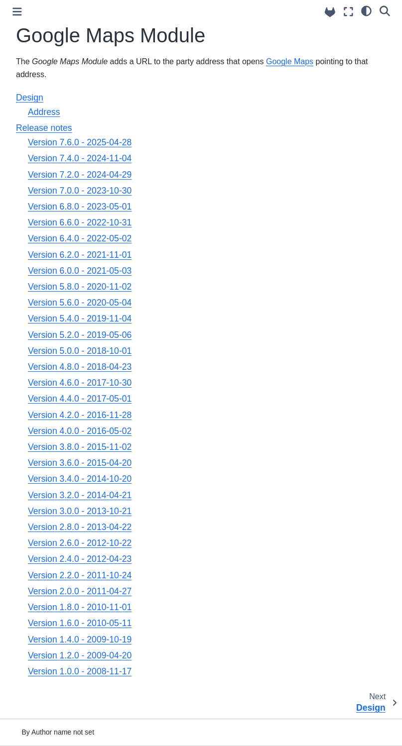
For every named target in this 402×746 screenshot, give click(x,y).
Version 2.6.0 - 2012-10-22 (80, 543)
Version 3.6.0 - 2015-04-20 (80, 463)
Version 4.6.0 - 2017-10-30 (80, 383)
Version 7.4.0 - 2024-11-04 (80, 158)
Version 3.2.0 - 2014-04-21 (80, 495)
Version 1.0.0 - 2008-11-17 (80, 671)
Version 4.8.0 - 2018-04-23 (80, 367)
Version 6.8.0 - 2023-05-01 (80, 207)
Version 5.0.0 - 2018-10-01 (80, 351)
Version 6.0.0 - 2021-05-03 (80, 271)
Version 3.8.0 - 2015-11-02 (80, 447)
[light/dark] (366, 10)
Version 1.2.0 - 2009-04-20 (80, 655)
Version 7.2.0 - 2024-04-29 (80, 175)
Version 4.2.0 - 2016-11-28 (80, 415)
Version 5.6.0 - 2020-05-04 (80, 303)
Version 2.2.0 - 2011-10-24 (80, 575)
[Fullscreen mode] (348, 11)
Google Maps (289, 61)
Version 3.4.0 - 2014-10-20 (80, 479)
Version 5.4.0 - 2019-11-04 (80, 318)
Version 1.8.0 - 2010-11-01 (80, 607)
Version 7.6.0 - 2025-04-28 (80, 142)
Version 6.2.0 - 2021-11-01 (80, 255)
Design (29, 98)
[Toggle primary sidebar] (17, 11)
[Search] (385, 10)
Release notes (44, 128)
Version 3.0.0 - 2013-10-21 (80, 511)
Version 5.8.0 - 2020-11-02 (80, 287)
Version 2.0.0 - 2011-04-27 (80, 591)
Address (44, 112)
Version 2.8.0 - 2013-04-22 (80, 527)
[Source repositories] (330, 12)
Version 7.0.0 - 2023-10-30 (80, 191)
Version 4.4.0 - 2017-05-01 (80, 399)
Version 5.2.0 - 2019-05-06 (80, 335)
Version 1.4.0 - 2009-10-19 (80, 639)
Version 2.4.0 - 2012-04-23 (80, 559)
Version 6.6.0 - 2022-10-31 (80, 222)
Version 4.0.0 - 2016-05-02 (80, 431)
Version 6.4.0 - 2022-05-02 (80, 238)
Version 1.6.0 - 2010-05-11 (80, 623)
